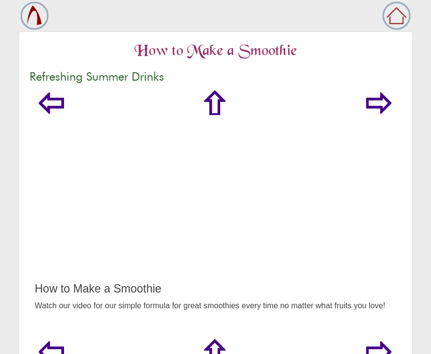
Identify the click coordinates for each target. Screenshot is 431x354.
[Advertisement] (216, 208)
